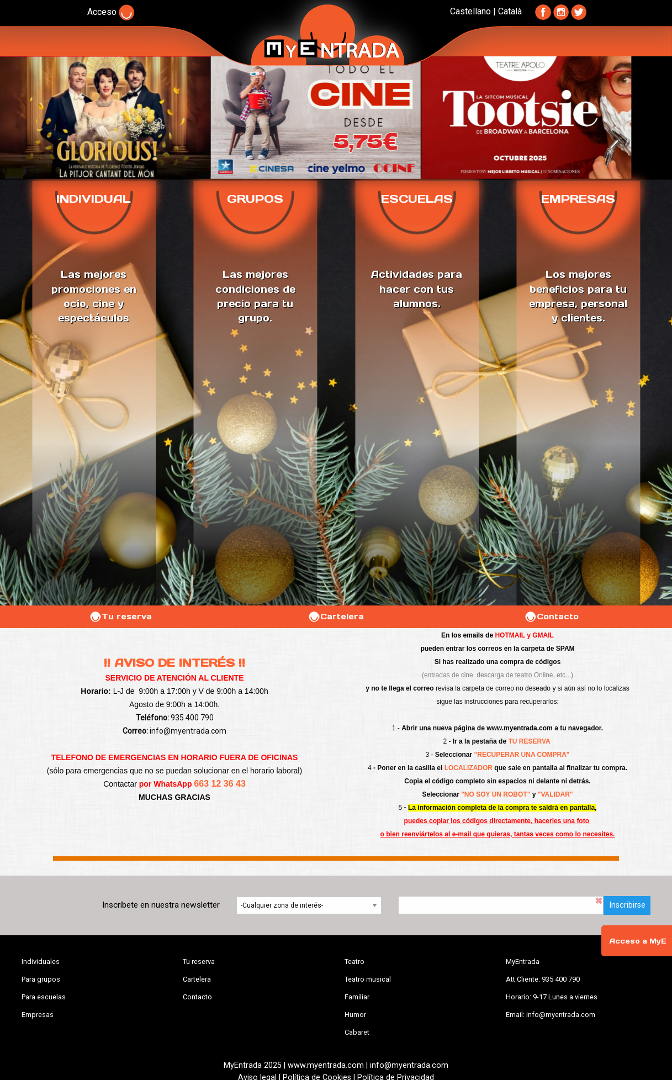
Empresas (38, 1014)
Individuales (41, 961)
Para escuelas (44, 997)
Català (510, 11)
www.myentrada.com (519, 728)
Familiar (357, 997)
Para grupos (41, 979)
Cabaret (357, 1032)
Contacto (551, 616)
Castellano (470, 11)
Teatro (354, 961)
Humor (355, 1014)
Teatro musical (368, 979)
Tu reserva (120, 616)
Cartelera (336, 616)
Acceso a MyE (638, 941)
